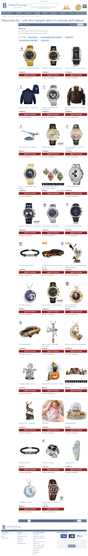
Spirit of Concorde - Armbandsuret (75, 68)
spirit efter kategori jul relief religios (28, 40)
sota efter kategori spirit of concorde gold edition (33, 33)
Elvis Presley (36, 543)
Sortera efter (73, 24)
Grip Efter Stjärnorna (25, 305)
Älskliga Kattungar (70, 423)
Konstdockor (36, 534)
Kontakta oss (4, 534)
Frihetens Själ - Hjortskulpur (27, 423)
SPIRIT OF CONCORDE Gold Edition (29, 68)
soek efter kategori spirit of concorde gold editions (33, 31)
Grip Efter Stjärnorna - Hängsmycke (75, 344)
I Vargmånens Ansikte (25, 502)
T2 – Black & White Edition (73, 186)
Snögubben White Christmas (27, 384)
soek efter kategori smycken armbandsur (51, 37)
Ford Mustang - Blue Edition (73, 226)
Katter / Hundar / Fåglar (39, 545)
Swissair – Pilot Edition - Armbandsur (30, 226)
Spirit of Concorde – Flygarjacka (28, 107)
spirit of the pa (44, 40)
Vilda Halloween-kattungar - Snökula (52, 384)
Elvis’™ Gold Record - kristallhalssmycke (71, 306)
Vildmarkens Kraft (24, 463)
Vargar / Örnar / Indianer (39, 541)
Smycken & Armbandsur (39, 536)
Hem (4, 16)
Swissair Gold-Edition (48, 147)
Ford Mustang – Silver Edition (50, 226)
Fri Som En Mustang (48, 463)
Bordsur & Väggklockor (38, 547)
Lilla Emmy (45, 423)
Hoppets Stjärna (70, 384)
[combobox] (44, 5)
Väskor (34, 554)
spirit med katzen (33, 37)
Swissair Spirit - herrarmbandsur (52, 305)
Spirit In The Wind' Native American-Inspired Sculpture (76, 266)
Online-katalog (5, 538)
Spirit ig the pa (69, 37)
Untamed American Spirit (26, 265)
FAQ (47, 1)
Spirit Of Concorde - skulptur (27, 147)
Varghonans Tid (69, 463)
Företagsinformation (22, 536)
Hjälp (2, 536)
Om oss (19, 534)
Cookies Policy (20, 540)
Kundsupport (42, 1)
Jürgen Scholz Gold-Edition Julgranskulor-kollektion (50, 187)
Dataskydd (19, 538)
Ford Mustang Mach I (25, 344)
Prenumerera (71, 546)
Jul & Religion (36, 552)
